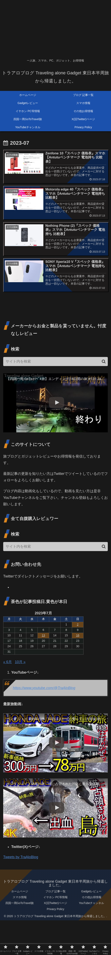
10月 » (20, 662)
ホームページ (19, 891)
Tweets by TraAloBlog (20, 857)
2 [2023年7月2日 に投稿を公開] (77, 624)
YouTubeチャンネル (91, 903)
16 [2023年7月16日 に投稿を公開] (77, 635)
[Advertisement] (55, 28)
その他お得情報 (91, 897)
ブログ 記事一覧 (55, 891)
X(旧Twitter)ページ (55, 903)
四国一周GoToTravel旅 (19, 903)
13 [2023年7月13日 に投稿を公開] (43, 635)
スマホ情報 (20, 897)
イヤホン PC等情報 (55, 897)
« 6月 (7, 662)
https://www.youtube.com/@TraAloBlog (44, 688)
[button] (103, 361)
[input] (55, 361)
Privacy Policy (55, 909)
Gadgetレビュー (91, 891)
